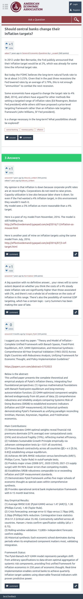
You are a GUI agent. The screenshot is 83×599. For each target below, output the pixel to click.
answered (8, 178)
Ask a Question (36, 19)
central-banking (12, 130)
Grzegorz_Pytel (31, 334)
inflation (40, 130)
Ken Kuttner (28, 276)
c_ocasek (54, 53)
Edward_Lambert (30, 178)
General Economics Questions (34, 53)
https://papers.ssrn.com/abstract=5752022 (28, 366)
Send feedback (9, 596)
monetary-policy (27, 130)
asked (7, 53)
